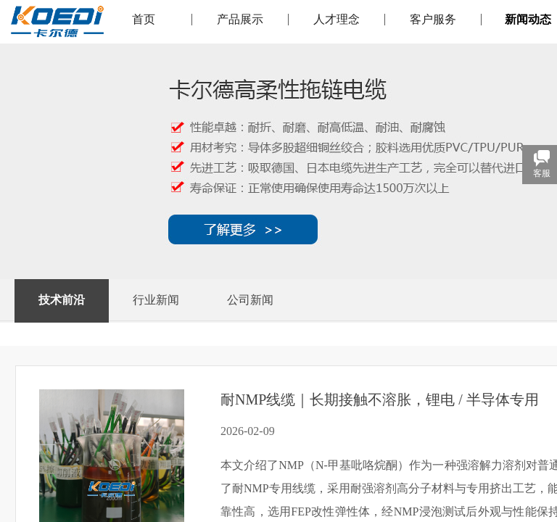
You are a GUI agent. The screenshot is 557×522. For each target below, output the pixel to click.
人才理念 (336, 19)
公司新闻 (250, 300)
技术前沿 (61, 300)
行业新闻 (156, 300)
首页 (143, 19)
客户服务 (433, 19)
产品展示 (240, 19)
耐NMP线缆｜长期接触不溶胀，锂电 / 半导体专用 (379, 399)
